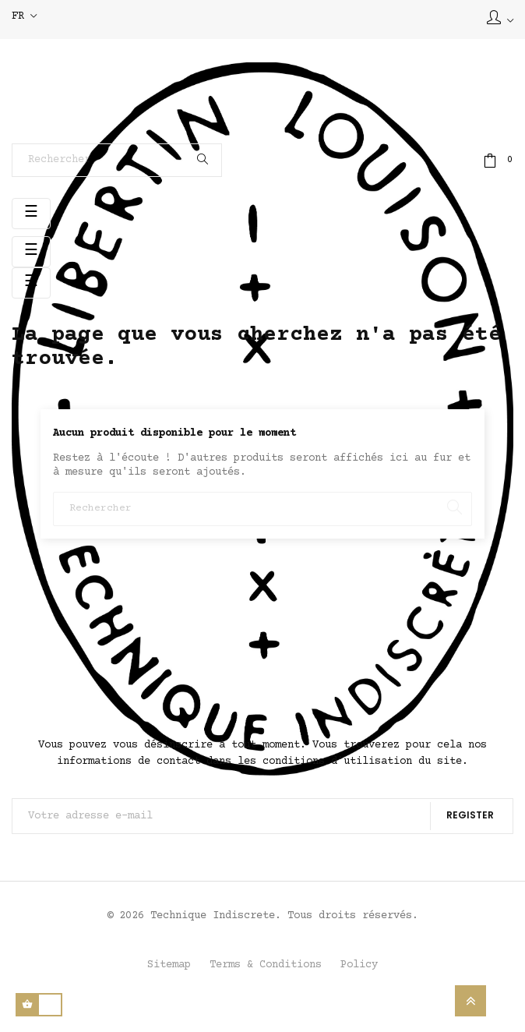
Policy (359, 965)
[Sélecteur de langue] (24, 17)
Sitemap (169, 965)
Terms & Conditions (266, 965)
